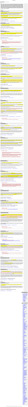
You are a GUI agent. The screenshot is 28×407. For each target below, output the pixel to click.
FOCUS (24, 342)
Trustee (2, 85)
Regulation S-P (24, 377)
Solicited (24, 384)
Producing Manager (25, 372)
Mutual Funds (24, 363)
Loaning (24, 357)
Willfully (24, 403)
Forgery (5, 28)
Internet (23, 353)
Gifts (23, 346)
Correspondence (24, 328)
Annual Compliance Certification (12, 116)
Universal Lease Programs (24, 396)
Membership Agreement (24, 360)
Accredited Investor (25, 304)
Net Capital (24, 364)
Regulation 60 (3, 206)
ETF (23, 338)
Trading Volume (24, 392)
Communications (24, 323)
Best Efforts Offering (25, 313)
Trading (23, 391)
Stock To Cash (24, 386)
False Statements (24, 340)
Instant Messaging (25, 352)
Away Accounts (24, 311)
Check (23, 318)
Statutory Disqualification (24, 385)
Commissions (24, 322)
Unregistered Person (25, 397)
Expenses (24, 339)
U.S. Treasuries (24, 394)
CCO (23, 317)
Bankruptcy (24, 312)
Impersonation (5, 237)
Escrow (23, 337)
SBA (23, 381)
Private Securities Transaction (24, 371)
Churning (24, 320)
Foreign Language (25, 343)
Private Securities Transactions (24, 297)
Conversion (24, 327)
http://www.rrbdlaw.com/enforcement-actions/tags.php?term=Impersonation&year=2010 (11, 240)
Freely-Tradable (24, 345)
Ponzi (23, 369)
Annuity (24, 309)
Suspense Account (25, 388)
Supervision (24, 387)
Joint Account (24, 355)
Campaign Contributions (24, 316)
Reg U (23, 376)
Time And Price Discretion (24, 390)
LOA (23, 356)
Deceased (24, 331)
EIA (23, 333)
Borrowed (24, 314)
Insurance (5, 85)
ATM (23, 310)
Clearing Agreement (25, 321)
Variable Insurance (3, 279)
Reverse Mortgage (25, 379)
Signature (8, 28)
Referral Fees (24, 375)
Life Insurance (3, 28)
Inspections (24, 350)
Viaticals (2, 267)
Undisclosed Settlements (24, 301)
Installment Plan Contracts (24, 351)
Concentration (24, 324)
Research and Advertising (24, 299)
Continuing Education (25, 295)
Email (23, 336)
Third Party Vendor (25, 389)
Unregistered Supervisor (24, 400)
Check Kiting (24, 319)
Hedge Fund (24, 348)
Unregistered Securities (25, 399)
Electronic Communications (24, 335)
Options (23, 365)
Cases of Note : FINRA (12, 28)
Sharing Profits (24, 383)
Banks (2, 97)
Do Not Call (24, 332)
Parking (23, 368)
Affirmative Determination (24, 305)
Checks (4, 97)
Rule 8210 (24, 380)
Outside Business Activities (24, 296)
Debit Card (24, 330)
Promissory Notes (3, 116)
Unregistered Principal (25, 398)
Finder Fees (24, 341)
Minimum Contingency (25, 361)
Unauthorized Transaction (24, 395)
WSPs (23, 404)
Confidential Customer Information (25, 325)
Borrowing (3, 250)
